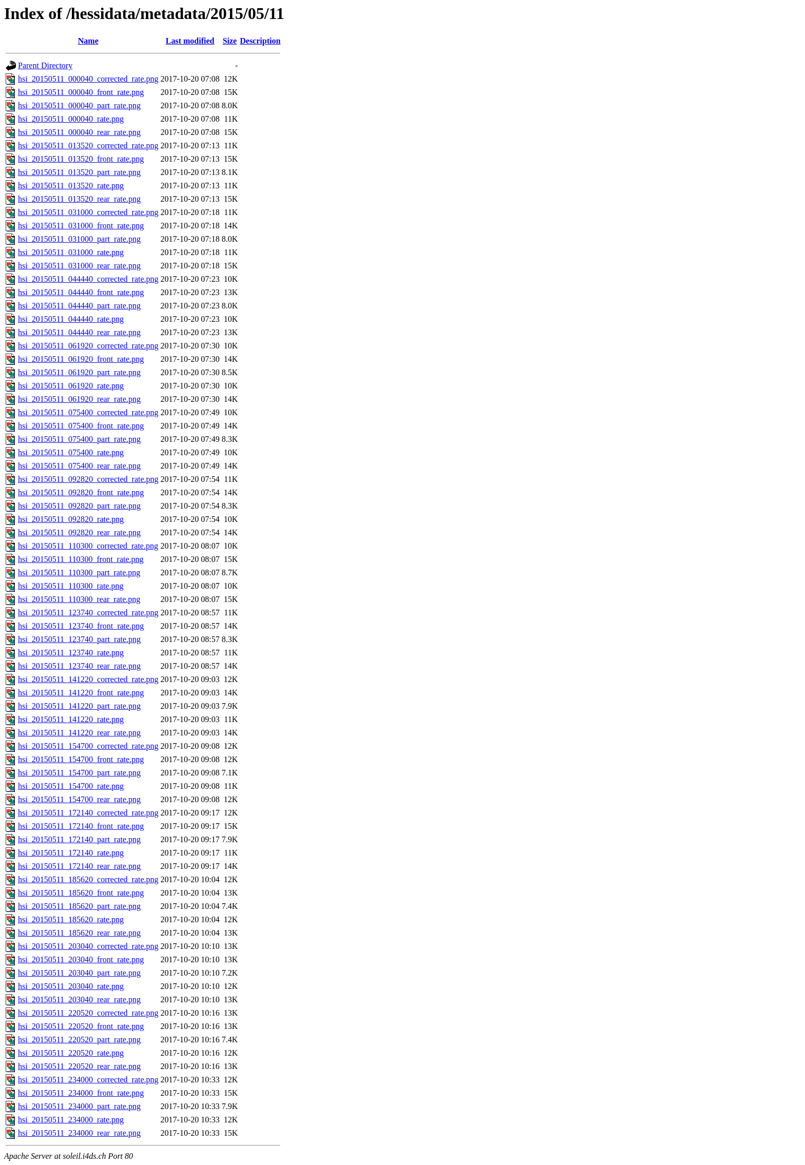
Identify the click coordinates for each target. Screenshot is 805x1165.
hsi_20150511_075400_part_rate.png (79, 439)
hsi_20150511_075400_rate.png (71, 452)
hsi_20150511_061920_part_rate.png (79, 372)
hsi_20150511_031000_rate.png (71, 252)
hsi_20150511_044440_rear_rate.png (79, 332)
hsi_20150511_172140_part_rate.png (79, 839)
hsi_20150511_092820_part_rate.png (79, 505)
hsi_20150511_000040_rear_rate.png (79, 132)
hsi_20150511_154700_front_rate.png (81, 759)
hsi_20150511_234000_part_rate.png (79, 1106)
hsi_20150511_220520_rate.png (71, 1052)
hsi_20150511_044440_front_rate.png (81, 292)
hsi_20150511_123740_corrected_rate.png (88, 612)
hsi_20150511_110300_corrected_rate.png (88, 545)
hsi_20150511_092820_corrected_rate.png (88, 479)
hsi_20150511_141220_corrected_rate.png (88, 679)
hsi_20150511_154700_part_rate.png (79, 772)
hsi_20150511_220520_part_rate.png (79, 1039)
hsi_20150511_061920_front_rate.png (81, 359)
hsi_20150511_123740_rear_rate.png (79, 666)
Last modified (190, 40)
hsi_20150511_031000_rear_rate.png (79, 265)
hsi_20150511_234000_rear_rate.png (79, 1133)
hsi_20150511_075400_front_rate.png (81, 425)
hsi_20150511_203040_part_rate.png (79, 972)
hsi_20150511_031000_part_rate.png (79, 239)
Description (260, 40)
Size (230, 40)
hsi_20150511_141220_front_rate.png (81, 692)
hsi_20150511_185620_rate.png (71, 919)
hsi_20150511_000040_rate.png (71, 118)
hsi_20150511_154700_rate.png (71, 786)
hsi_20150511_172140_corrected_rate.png (88, 812)
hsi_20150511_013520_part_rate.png (79, 172)
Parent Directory (45, 65)
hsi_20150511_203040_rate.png (71, 986)
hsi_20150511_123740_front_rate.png (81, 626)
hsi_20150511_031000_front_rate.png (81, 225)
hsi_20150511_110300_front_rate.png (81, 559)
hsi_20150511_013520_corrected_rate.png (88, 145)
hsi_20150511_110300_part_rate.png (79, 572)
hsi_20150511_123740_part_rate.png (79, 639)
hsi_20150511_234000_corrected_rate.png (88, 1079)
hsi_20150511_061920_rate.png (71, 385)
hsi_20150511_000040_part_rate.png (79, 105)
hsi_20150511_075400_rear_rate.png (79, 465)
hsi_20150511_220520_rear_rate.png (79, 1066)
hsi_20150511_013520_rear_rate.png (79, 199)
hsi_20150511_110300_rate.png (70, 585)
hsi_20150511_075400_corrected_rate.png (88, 412)
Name (88, 40)
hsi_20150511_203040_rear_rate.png (79, 999)
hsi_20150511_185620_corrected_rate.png (88, 879)
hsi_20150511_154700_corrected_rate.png (88, 746)
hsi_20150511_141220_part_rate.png (79, 706)
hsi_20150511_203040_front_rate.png (81, 959)
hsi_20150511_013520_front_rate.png (81, 158)
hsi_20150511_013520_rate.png (71, 185)
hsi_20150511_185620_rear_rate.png (79, 932)
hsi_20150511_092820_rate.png (71, 519)
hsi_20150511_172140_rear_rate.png (79, 866)
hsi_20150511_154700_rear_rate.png (79, 799)
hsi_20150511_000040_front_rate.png (81, 92)
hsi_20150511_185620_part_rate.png (79, 906)
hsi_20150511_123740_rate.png (71, 652)
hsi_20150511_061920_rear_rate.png (79, 399)
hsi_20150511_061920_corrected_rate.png (88, 345)
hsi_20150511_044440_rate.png (71, 319)
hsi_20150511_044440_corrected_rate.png (88, 279)
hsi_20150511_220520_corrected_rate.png (88, 1012)
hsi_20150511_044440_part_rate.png (79, 305)
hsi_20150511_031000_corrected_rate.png (88, 212)
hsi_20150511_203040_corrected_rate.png (88, 946)
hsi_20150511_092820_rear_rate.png (79, 532)
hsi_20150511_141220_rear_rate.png (79, 732)
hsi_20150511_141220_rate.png (71, 719)
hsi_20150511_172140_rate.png (71, 852)
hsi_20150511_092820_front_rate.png (81, 492)
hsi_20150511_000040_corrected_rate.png (88, 78)
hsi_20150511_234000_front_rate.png (81, 1093)
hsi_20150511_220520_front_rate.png (81, 1026)
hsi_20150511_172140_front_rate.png (81, 826)
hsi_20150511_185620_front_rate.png (81, 892)
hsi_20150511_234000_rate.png (71, 1119)
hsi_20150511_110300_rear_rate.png (79, 599)
